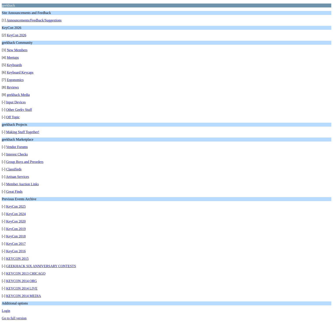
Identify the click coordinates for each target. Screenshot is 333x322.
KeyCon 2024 (16, 214)
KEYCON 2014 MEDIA (23, 296)
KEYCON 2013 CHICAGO (26, 273)
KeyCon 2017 (16, 244)
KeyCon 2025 (16, 206)
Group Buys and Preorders (24, 162)
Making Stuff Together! (22, 132)
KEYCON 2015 (17, 258)
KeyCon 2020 (16, 221)
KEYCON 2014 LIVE (21, 288)
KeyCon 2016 (16, 251)
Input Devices (16, 102)
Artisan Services (17, 177)
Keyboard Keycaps (20, 72)
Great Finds (14, 191)
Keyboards (14, 65)
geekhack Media (18, 95)
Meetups (13, 57)
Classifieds (13, 169)
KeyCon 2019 (16, 229)
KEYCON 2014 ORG (21, 281)
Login (6, 311)
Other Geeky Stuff (19, 109)
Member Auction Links (22, 184)
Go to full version (14, 318)
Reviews (13, 87)
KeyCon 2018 (16, 236)
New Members (17, 50)
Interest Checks (17, 154)
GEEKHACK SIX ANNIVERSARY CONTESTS (41, 266)
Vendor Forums (17, 147)
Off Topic (13, 117)
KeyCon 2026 (16, 35)
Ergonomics (15, 80)
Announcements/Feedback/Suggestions (34, 20)
